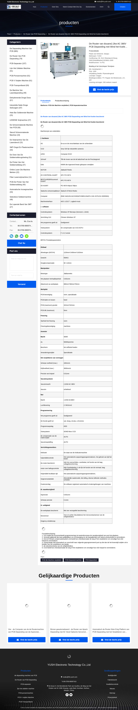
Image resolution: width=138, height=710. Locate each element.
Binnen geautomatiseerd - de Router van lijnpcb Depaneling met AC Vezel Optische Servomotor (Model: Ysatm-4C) (69, 630)
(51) (21, 156)
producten (17, 34)
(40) (19, 183)
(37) (20, 120)
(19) (19, 133)
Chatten (122, 7)
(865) (21, 50)
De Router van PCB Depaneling (34, 34)
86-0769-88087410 (123, 1)
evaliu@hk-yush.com (102, 1)
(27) (21, 205)
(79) (17, 57)
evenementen (90, 7)
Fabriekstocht (112, 680)
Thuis (9, 34)
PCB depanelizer (91, 560)
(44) (21, 148)
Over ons (55, 7)
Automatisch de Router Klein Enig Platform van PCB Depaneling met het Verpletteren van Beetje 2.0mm (111, 630)
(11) (20, 177)
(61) (20, 76)
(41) (20, 69)
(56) (21, 126)
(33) (21, 190)
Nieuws (112, 688)
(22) (20, 171)
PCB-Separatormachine (73, 560)
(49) (18, 91)
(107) (18, 63)
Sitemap (112, 693)
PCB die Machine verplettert (51, 560)
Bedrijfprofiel (112, 675)
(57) (20, 99)
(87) (19, 106)
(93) (19, 85)
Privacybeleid (112, 697)
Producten (44, 7)
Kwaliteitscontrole (112, 684)
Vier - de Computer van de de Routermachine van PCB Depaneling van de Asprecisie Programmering (26, 630)
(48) (20, 198)
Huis (34, 7)
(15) (21, 114)
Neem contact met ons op (72, 7)
